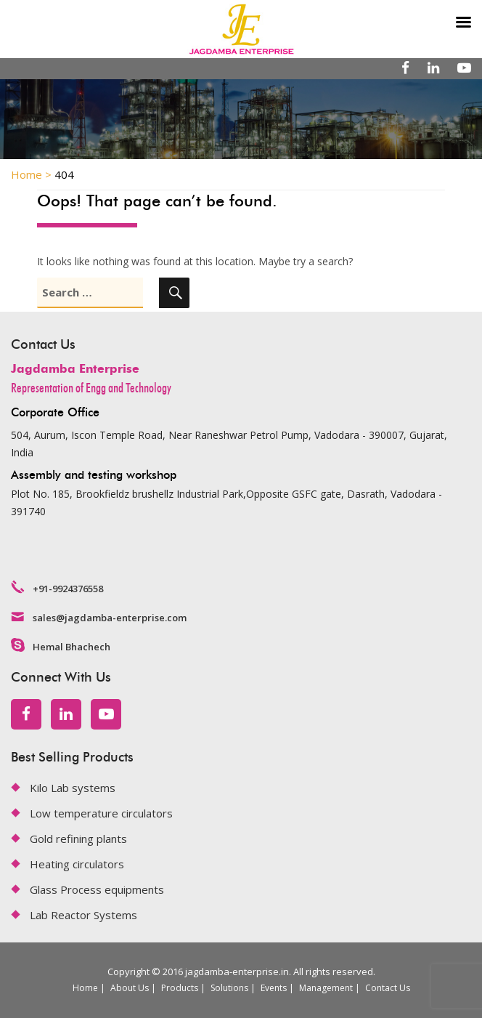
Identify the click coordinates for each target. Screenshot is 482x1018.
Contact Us (387, 988)
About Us (129, 988)
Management (326, 988)
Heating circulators (77, 864)
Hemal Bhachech (71, 646)
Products (179, 988)
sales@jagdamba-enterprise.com (110, 617)
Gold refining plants (78, 838)
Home (85, 988)
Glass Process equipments (97, 889)
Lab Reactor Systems (83, 915)
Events (274, 988)
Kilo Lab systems (72, 787)
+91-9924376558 (68, 588)
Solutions (229, 988)
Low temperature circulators (101, 813)
